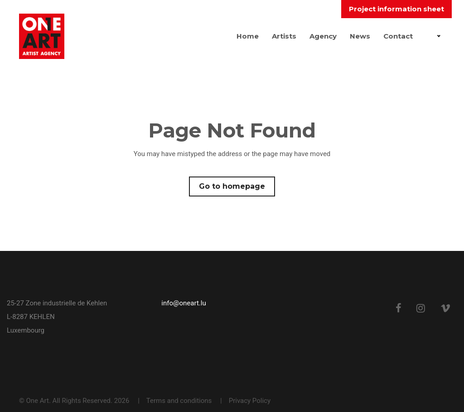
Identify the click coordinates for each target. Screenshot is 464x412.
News (360, 36)
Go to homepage (232, 186)
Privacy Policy (250, 401)
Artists (284, 36)
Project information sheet (396, 9)
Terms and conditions (179, 401)
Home (248, 36)
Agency (323, 36)
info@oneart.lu (183, 303)
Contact (398, 36)
